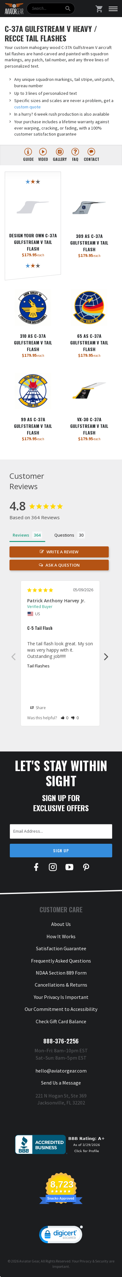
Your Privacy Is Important (61, 997)
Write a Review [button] (62, 552)
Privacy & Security (94, 1261)
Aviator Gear (29, 1261)
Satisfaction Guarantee (61, 948)
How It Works (61, 936)
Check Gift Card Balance (61, 1021)
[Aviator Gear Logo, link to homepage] (14, 9)
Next (106, 656)
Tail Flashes (38, 666)
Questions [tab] (64, 535)
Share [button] (38, 708)
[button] (64, 718)
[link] (61, 1236)
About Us (61, 924)
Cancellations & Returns (61, 985)
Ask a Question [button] (63, 565)
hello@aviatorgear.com (61, 1070)
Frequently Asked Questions (61, 961)
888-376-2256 (61, 1041)
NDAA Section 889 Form (61, 973)
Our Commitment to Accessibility (61, 1009)
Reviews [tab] (21, 535)
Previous (13, 656)
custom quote (27, 107)
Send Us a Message (61, 1082)
